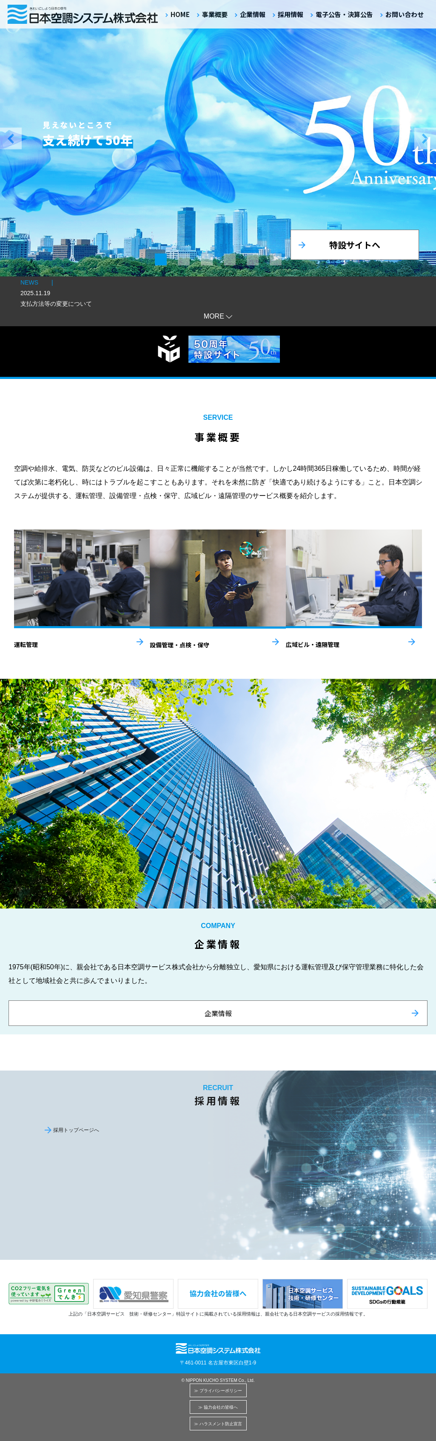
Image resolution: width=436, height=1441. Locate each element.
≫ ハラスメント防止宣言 (218, 1423)
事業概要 (215, 14)
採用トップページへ (76, 1130)
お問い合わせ (404, 14)
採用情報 (290, 14)
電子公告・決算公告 (344, 14)
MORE (214, 316)
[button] (3, 138)
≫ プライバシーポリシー (218, 1390)
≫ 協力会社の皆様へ (218, 1407)
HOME (180, 14)
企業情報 (252, 14)
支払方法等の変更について (56, 303)
